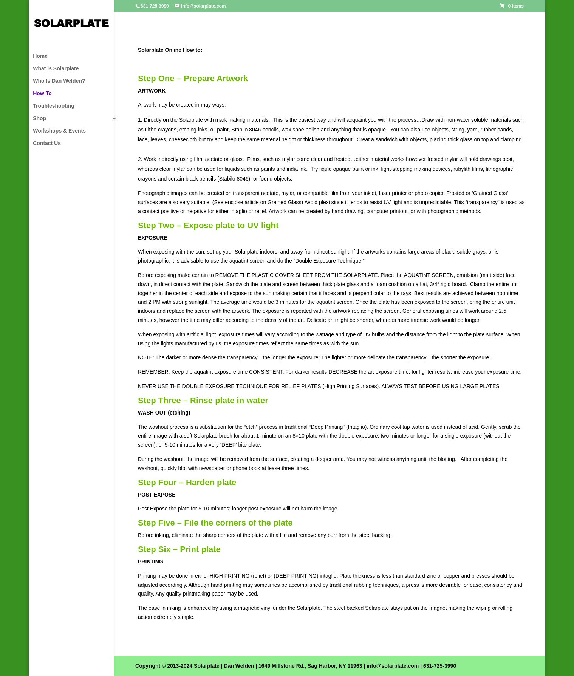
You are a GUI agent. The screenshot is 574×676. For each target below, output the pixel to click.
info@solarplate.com (393, 666)
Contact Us (47, 143)
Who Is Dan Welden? (59, 81)
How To (42, 93)
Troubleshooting (53, 106)
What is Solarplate (56, 68)
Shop (39, 118)
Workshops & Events (59, 131)
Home (40, 56)
